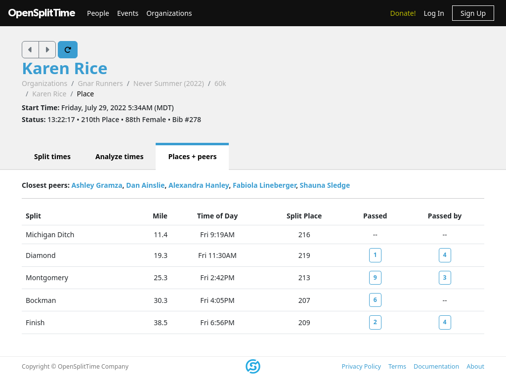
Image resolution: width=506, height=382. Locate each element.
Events (127, 13)
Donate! (403, 13)
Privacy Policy (360, 366)
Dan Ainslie (145, 185)
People (98, 13)
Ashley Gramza (96, 185)
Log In (433, 13)
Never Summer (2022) (168, 83)
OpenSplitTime (41, 13)
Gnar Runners (100, 83)
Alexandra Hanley (199, 185)
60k (220, 83)
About (475, 366)
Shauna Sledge (325, 185)
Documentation (436, 366)
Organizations (169, 13)
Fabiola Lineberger (264, 185)
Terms (397, 366)
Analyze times (119, 156)
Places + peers (192, 156)
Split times (52, 156)
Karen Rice (65, 68)
